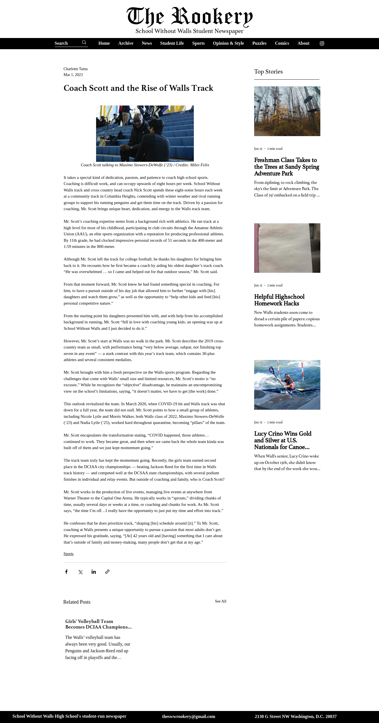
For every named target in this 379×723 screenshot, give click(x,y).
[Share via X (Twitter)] (80, 571)
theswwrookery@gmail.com (188, 716)
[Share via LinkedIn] (93, 571)
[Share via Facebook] (66, 571)
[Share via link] (107, 571)
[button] (126, 43)
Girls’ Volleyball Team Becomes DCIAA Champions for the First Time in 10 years (96, 624)
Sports (69, 554)
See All (221, 601)
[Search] (62, 43)
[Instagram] (322, 43)
